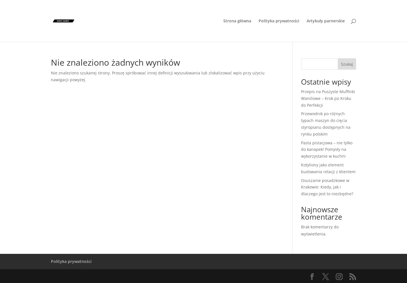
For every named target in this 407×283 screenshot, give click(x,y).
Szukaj (347, 64)
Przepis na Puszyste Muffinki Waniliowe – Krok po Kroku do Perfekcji (328, 98)
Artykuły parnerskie (326, 21)
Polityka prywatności (279, 21)
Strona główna (237, 21)
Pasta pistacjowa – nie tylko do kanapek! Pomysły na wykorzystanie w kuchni (326, 149)
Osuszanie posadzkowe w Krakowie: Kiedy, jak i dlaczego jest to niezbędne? (327, 187)
